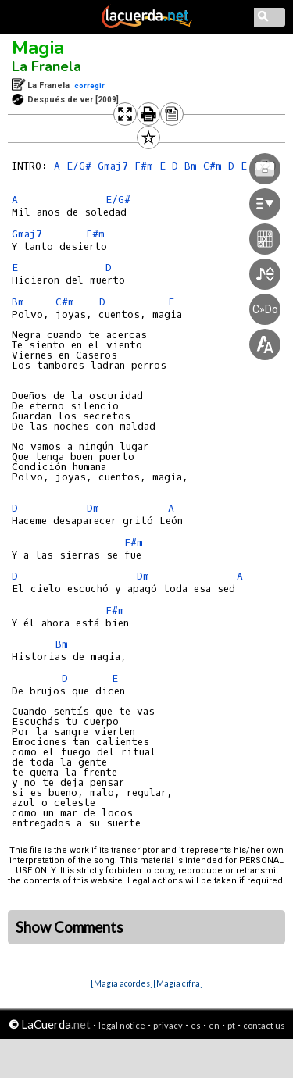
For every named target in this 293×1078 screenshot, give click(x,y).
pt (231, 1025)
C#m (64, 302)
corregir (89, 85)
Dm (93, 508)
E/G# (78, 166)
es (196, 1025)
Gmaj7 (27, 234)
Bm (18, 302)
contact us (264, 1025)
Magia (38, 47)
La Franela (46, 66)
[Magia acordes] (122, 983)
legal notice (121, 1025)
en (214, 1025)
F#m (133, 542)
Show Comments (69, 927)
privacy (168, 1025)
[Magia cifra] (178, 983)
